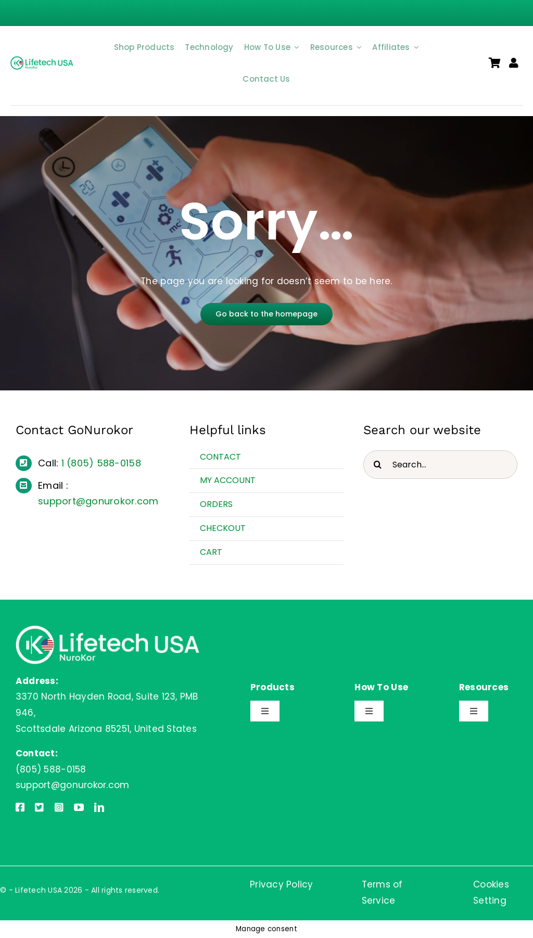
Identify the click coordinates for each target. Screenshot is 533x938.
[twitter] (39, 807)
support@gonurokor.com (98, 501)
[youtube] (79, 807)
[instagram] (59, 807)
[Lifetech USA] (42, 60)
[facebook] (20, 807)
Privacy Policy (281, 884)
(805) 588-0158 (104, 463)
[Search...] (440, 464)
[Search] (377, 464)
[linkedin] (99, 807)
